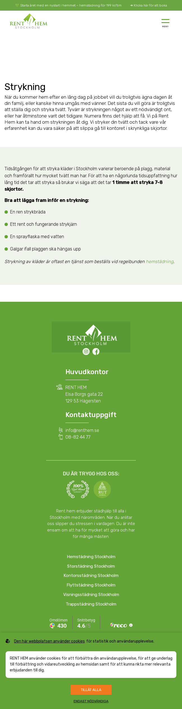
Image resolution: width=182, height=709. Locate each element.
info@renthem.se (82, 430)
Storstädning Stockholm (91, 566)
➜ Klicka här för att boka (148, 5)
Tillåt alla (91, 690)
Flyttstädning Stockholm (91, 585)
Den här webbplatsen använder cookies (49, 641)
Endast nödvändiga (91, 701)
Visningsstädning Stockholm (91, 594)
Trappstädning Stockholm (91, 604)
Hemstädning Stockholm (91, 556)
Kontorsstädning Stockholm (91, 575)
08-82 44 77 (77, 437)
